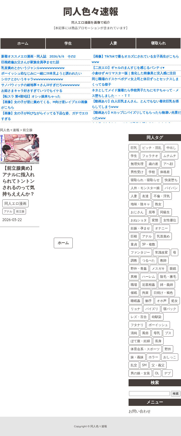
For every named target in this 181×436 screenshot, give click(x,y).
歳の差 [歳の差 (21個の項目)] (153, 164)
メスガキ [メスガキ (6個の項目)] (158, 268)
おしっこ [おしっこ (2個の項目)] (169, 357)
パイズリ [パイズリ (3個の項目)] (151, 309)
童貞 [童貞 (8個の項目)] (134, 244)
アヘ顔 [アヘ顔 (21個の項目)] (168, 164)
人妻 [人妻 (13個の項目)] (134, 196)
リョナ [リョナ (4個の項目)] (135, 309)
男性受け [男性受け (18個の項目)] (137, 172)
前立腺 (20, 211)
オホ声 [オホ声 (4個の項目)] (162, 301)
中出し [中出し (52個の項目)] (171, 148)
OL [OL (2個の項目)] (157, 373)
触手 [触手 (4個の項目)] (148, 301)
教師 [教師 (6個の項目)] (163, 260)
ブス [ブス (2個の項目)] (168, 333)
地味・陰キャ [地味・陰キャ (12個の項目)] (140, 204)
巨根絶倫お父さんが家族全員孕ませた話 (30, 62)
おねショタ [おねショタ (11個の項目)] (139, 220)
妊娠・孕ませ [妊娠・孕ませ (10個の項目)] (140, 228)
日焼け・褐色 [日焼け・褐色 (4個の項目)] (163, 293)
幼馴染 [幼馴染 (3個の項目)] (156, 317)
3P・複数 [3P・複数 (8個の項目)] (148, 244)
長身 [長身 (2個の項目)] (158, 341)
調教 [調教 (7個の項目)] (134, 260)
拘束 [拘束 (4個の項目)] (145, 293)
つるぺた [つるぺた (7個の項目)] (148, 260)
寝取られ (158, 43)
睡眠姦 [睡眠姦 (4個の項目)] (135, 301)
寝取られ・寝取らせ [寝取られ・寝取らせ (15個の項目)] (145, 180)
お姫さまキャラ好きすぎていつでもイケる (31, 91)
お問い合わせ (140, 411)
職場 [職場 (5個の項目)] (134, 285)
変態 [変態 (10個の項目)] (155, 220)
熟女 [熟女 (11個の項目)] (158, 204)
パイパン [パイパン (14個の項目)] (171, 188)
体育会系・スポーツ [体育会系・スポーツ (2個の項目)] (145, 349)
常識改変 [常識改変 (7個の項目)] (161, 252)
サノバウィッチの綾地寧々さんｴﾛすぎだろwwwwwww (40, 85)
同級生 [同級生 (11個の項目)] (165, 212)
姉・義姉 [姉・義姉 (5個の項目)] (166, 285)
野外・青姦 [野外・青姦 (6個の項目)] (139, 268)
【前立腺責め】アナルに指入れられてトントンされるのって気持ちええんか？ (18, 181)
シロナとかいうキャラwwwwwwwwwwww (32, 79)
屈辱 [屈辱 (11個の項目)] (152, 212)
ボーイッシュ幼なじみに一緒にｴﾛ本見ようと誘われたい (41, 73)
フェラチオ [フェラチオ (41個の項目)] (150, 156)
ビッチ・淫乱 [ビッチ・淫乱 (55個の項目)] (151, 148)
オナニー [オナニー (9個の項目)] (161, 228)
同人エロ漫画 (15, 203)
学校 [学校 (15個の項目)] (152, 172)
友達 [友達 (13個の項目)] (145, 196)
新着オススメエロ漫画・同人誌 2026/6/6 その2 (38, 56)
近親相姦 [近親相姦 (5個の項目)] (148, 285)
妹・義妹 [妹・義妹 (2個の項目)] (137, 357)
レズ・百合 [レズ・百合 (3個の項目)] (139, 317)
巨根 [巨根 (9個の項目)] (134, 236)
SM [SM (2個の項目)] (144, 365)
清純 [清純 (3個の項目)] (134, 333)
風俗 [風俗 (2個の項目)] (145, 333)
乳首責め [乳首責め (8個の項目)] (163, 236)
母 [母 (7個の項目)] (174, 252)
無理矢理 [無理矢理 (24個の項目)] (137, 164)
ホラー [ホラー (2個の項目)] (153, 357)
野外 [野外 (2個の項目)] (168, 349)
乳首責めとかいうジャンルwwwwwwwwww (33, 68)
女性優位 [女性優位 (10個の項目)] (169, 220)
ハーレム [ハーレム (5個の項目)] (148, 276)
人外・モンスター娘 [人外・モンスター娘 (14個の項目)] (145, 188)
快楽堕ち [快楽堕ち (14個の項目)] (171, 180)
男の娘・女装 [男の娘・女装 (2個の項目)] (140, 373)
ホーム (22, 43)
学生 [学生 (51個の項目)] (134, 156)
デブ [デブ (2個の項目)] (167, 373)
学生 (68, 43)
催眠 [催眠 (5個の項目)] (134, 293)
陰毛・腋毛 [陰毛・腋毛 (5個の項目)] (168, 276)
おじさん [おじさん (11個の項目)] (137, 212)
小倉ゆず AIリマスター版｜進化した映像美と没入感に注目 (134, 73)
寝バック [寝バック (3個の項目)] (169, 309)
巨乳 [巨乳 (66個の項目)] (134, 148)
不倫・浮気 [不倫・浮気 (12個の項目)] (162, 196)
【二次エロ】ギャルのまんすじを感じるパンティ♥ (128, 68)
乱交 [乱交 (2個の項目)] (134, 365)
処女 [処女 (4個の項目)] (174, 301)
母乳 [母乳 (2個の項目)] (157, 333)
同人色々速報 (90, 11)
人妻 (113, 43)
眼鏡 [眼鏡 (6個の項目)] (173, 268)
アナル (8, 211)
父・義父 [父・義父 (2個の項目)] (158, 365)
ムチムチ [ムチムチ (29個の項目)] (169, 156)
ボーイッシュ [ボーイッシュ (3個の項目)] (158, 325)
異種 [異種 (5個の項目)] (134, 276)
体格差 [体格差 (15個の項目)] (165, 172)
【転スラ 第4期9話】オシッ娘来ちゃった (30, 96)
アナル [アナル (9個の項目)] (147, 236)
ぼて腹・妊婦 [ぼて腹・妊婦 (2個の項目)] (140, 341)
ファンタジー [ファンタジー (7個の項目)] (140, 252)
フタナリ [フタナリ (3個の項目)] (137, 325)
